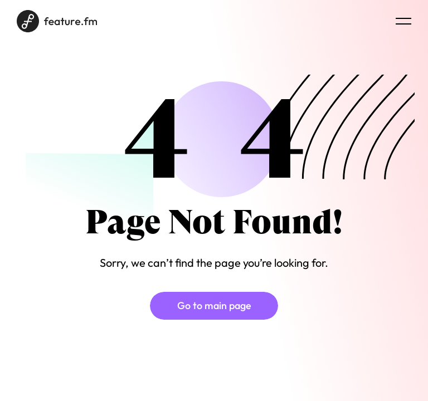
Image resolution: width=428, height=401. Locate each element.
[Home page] (57, 21)
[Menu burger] (403, 21)
